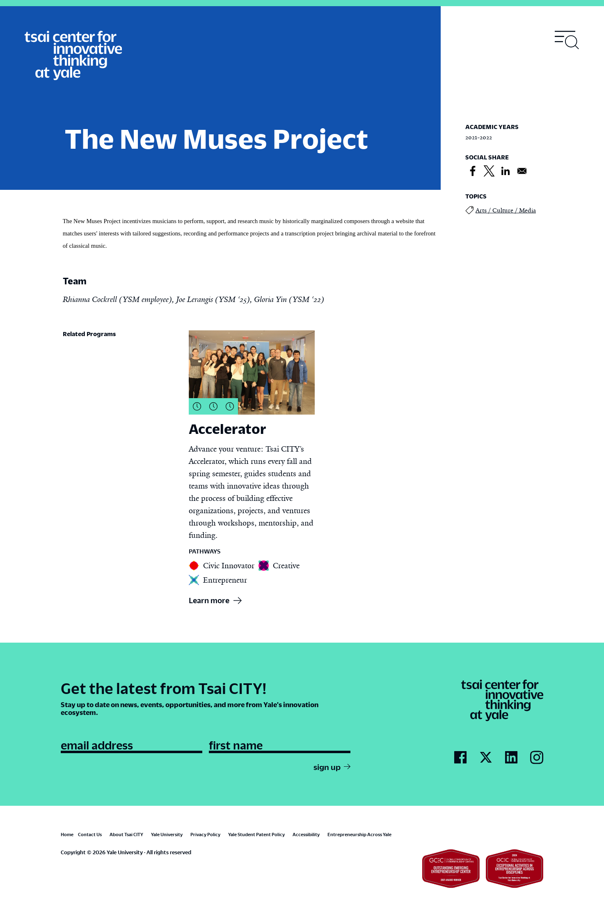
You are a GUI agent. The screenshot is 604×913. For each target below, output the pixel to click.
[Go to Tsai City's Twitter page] (485, 758)
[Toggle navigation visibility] (567, 40)
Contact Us (90, 834)
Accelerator (227, 428)
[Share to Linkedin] (505, 171)
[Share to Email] (522, 171)
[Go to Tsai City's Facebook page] (460, 758)
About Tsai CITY (126, 834)
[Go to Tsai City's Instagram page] (536, 758)
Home (67, 834)
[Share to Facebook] (472, 171)
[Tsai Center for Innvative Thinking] (73, 56)
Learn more (209, 600)
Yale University (167, 834)
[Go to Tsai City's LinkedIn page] (511, 758)
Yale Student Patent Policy (256, 834)
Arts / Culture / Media (500, 210)
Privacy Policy (205, 834)
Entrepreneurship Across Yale (359, 834)
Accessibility (306, 834)
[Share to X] (489, 171)
